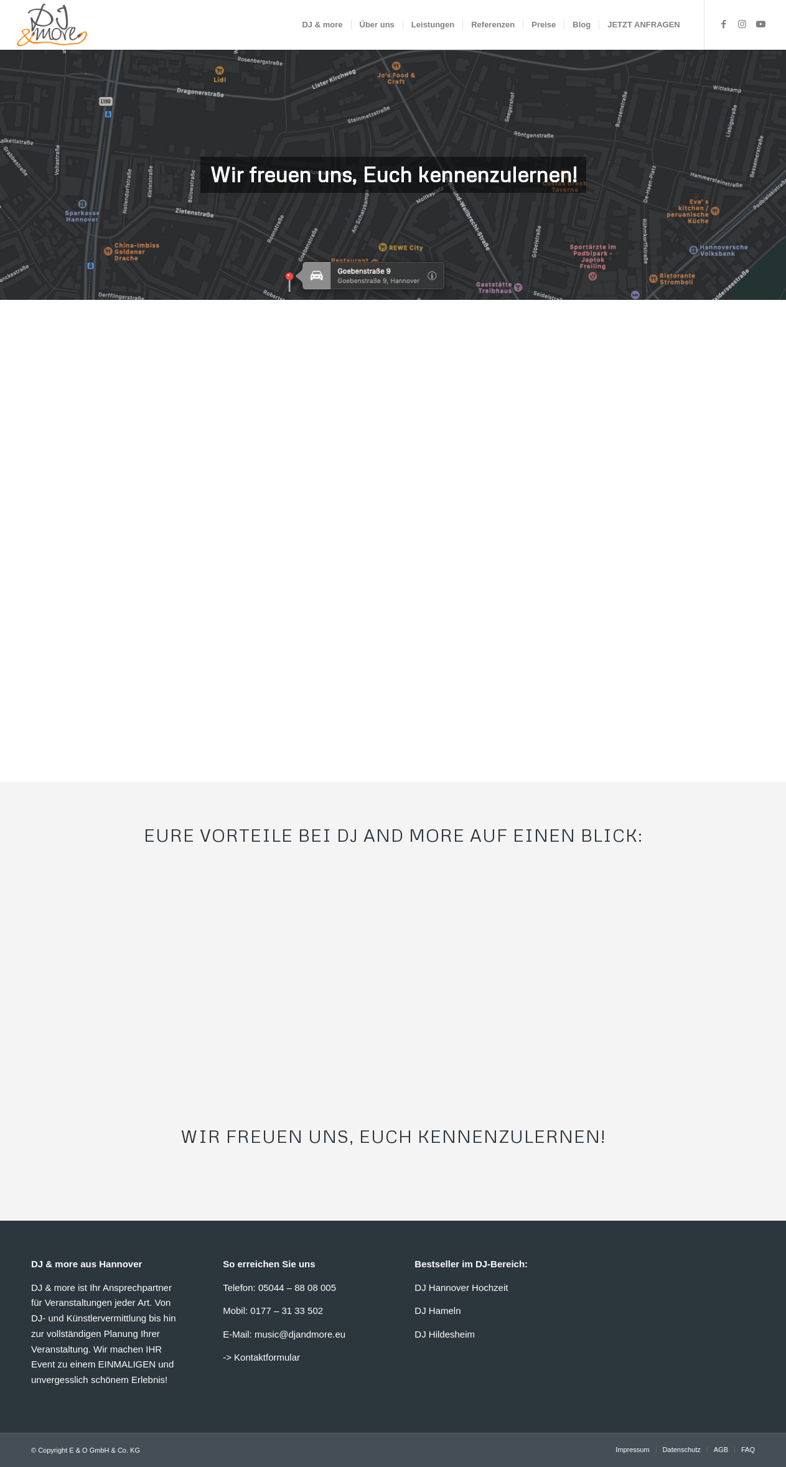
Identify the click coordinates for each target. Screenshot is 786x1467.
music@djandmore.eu (300, 1334)
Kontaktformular (267, 1357)
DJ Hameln (437, 1310)
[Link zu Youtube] (761, 24)
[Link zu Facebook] (723, 24)
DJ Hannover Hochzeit (461, 1287)
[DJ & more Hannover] (52, 25)
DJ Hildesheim (444, 1334)
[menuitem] (322, 25)
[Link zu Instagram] (742, 24)
